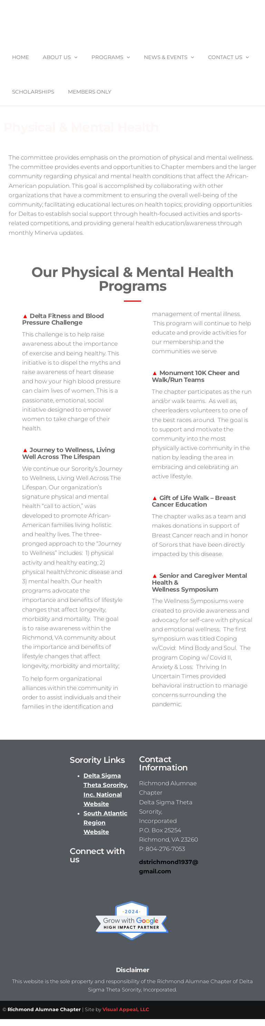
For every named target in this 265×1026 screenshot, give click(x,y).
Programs (107, 57)
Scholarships (33, 91)
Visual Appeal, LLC (125, 1009)
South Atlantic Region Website (105, 822)
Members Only (89, 91)
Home (20, 57)
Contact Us (225, 57)
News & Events (165, 57)
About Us (57, 57)
